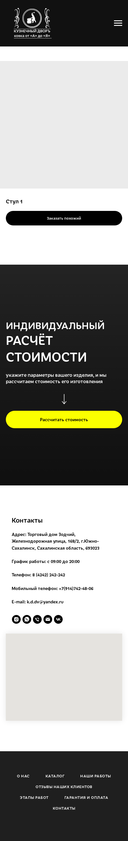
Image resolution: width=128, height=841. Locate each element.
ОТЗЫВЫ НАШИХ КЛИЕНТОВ (64, 786)
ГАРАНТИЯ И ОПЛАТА (86, 797)
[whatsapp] (26, 619)
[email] (47, 619)
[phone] (37, 619)
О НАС (23, 776)
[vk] (58, 619)
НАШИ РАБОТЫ (95, 776)
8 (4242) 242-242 (48, 574)
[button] (64, 419)
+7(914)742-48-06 (76, 588)
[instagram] (16, 619)
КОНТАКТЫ (64, 808)
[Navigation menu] (118, 23)
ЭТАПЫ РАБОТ (34, 797)
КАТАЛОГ (55, 776)
